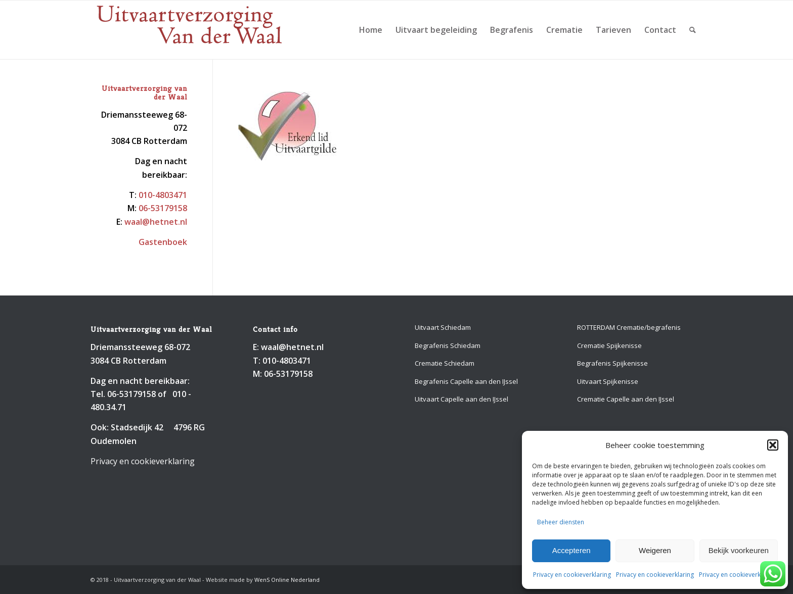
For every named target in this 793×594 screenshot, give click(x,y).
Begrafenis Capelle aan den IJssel (466, 381)
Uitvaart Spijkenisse (607, 381)
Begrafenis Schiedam (447, 345)
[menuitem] (371, 30)
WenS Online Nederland (287, 579)
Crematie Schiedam (444, 363)
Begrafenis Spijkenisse (612, 363)
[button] (773, 445)
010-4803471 (163, 195)
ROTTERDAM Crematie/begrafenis (629, 327)
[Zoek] (692, 30)
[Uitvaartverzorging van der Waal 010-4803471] (190, 30)
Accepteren (571, 550)
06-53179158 (163, 208)
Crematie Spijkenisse (609, 345)
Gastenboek (163, 241)
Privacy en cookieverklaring (572, 574)
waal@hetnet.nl (155, 221)
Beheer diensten (560, 522)
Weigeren (655, 550)
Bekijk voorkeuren (739, 550)
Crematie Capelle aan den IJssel (625, 399)
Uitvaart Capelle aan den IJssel (461, 399)
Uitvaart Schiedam (443, 327)
